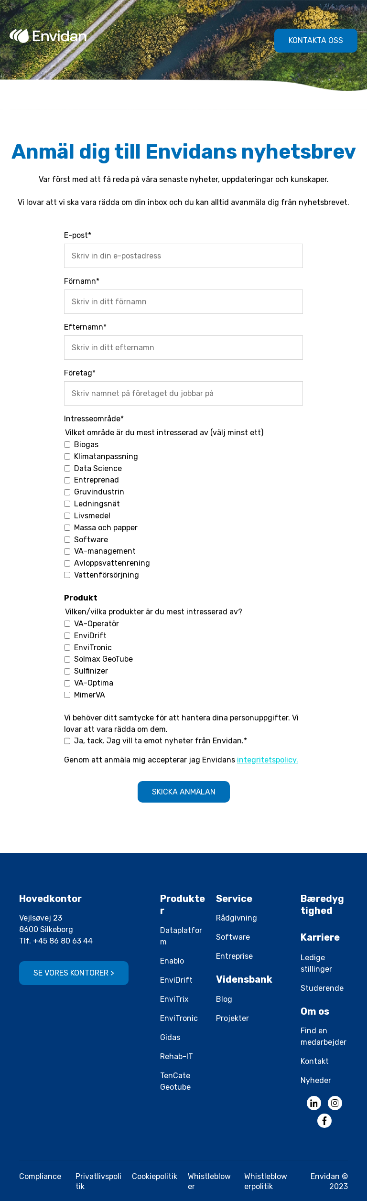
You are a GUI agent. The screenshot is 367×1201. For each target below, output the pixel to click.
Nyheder (316, 1080)
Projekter (232, 1018)
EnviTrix (174, 999)
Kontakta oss (316, 40)
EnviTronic (179, 1018)
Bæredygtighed (322, 905)
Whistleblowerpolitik (265, 1181)
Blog (224, 999)
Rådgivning (236, 917)
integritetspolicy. (267, 759)
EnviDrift (176, 980)
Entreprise (234, 956)
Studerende (322, 988)
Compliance (40, 1176)
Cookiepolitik (154, 1176)
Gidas (170, 1037)
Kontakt (315, 1061)
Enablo (172, 960)
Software (233, 937)
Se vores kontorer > (73, 972)
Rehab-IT (176, 1056)
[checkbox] (183, 510)
